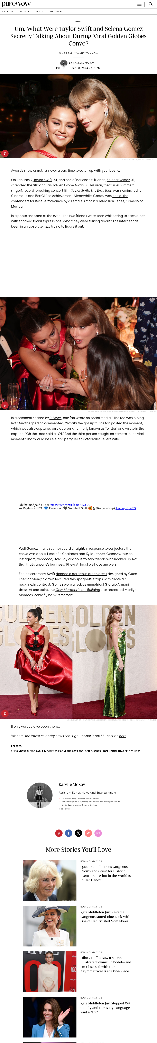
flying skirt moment (59, 595)
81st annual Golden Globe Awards (60, 185)
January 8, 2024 (126, 508)
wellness (56, 12)
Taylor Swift (43, 180)
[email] (98, 833)
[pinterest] (5, 153)
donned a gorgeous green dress (81, 574)
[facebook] (68, 833)
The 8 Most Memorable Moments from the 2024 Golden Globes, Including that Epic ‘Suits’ (75, 751)
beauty (25, 12)
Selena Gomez (118, 180)
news (78, 22)
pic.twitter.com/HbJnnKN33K (70, 505)
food (39, 12)
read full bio (65, 809)
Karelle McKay (84, 63)
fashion (7, 12)
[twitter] (78, 833)
